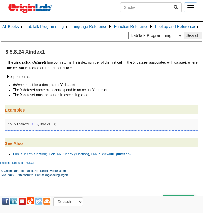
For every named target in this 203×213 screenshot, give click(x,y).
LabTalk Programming (45, 26)
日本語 (29, 162)
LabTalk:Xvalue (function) (111, 154)
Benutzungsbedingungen (51, 175)
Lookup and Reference (175, 26)
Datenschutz (25, 175)
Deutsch (17, 162)
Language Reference (89, 26)
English (5, 162)
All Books (10, 26)
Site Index (7, 175)
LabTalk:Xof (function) (30, 154)
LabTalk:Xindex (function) (69, 154)
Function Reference (131, 26)
